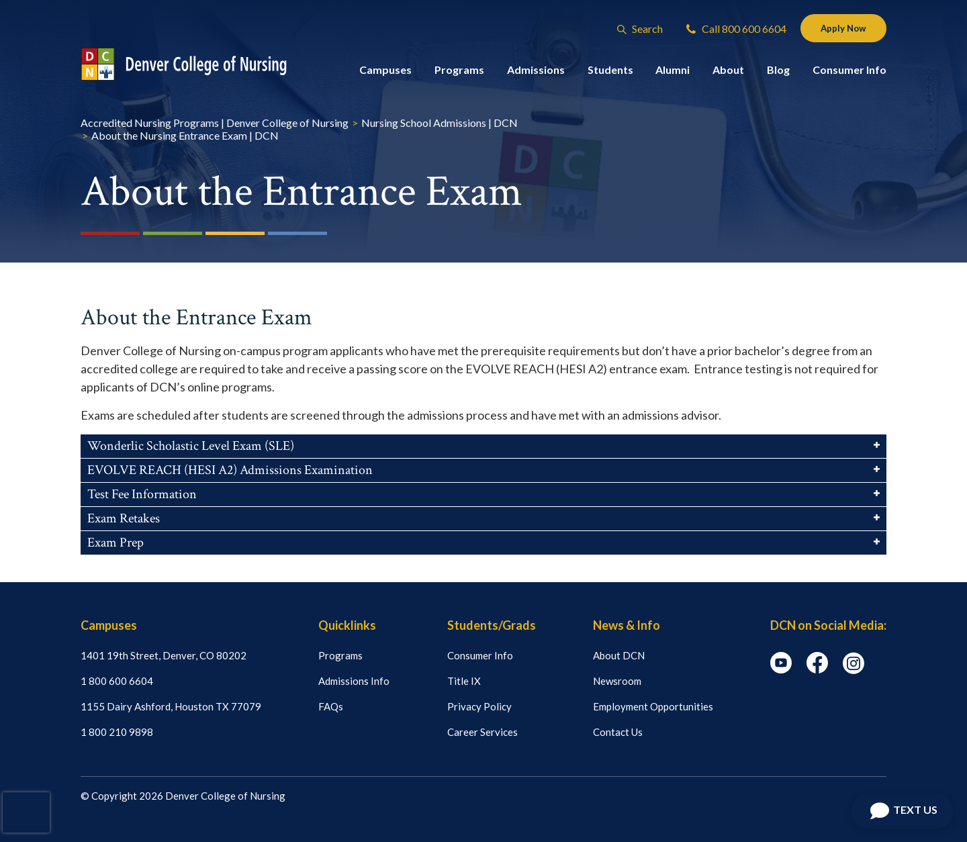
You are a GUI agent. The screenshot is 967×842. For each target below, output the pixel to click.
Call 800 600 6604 (728, 30)
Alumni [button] (672, 72)
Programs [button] (459, 72)
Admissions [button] (536, 72)
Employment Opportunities (653, 706)
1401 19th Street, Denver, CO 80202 (163, 655)
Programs (340, 655)
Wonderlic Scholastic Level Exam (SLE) (483, 446)
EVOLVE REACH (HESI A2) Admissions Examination (483, 470)
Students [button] (610, 72)
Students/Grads (491, 625)
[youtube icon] (781, 669)
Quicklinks (347, 625)
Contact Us (618, 732)
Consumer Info (480, 655)
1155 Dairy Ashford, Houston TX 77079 (171, 706)
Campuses (109, 625)
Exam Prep (483, 542)
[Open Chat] (902, 811)
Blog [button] (778, 72)
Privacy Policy (479, 706)
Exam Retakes (483, 518)
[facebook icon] (817, 669)
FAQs (330, 706)
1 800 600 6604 (117, 681)
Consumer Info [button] (849, 72)
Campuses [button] (385, 72)
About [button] (728, 72)
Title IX (464, 681)
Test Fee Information (483, 494)
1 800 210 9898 (117, 732)
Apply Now (839, 29)
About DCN (619, 655)
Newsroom (617, 681)
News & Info (626, 625)
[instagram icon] (853, 670)
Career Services (482, 732)
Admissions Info (353, 681)
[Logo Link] (196, 66)
